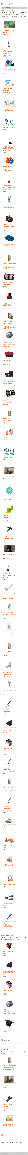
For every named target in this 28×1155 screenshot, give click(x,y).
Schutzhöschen (8, 1040)
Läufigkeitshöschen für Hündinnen (11, 939)
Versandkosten (17, 1142)
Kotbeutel (4, 1053)
